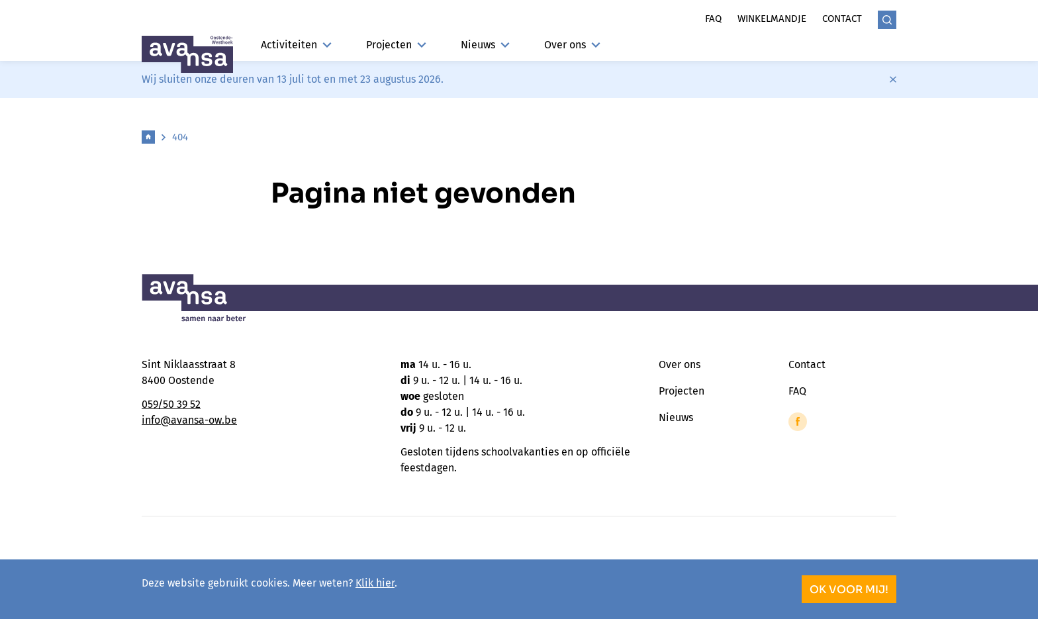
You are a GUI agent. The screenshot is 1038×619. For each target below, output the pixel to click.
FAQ (797, 391)
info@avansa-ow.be (189, 420)
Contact (842, 18)
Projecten (396, 44)
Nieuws (485, 44)
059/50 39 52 (171, 404)
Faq (713, 18)
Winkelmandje (771, 18)
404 (180, 137)
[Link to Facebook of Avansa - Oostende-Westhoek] (797, 421)
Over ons (572, 44)
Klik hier (375, 583)
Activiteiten (296, 44)
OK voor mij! (849, 589)
